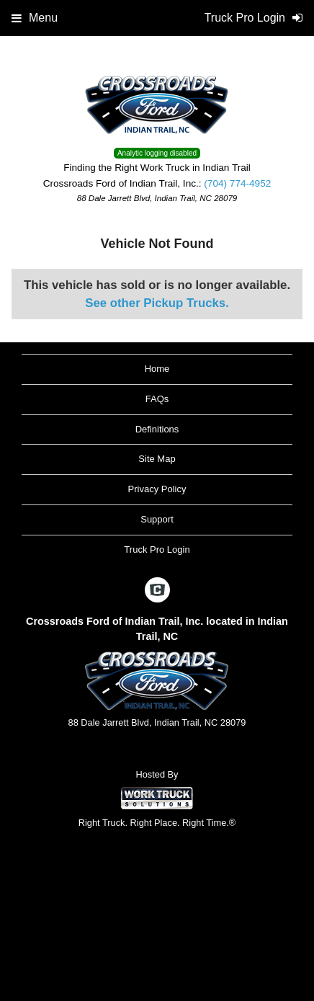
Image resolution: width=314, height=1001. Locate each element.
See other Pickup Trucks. (157, 303)
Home (157, 368)
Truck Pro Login (156, 549)
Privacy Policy (157, 489)
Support (157, 519)
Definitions (157, 429)
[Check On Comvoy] (157, 591)
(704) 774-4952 (237, 183)
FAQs (157, 398)
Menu (35, 18)
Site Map (156, 458)
